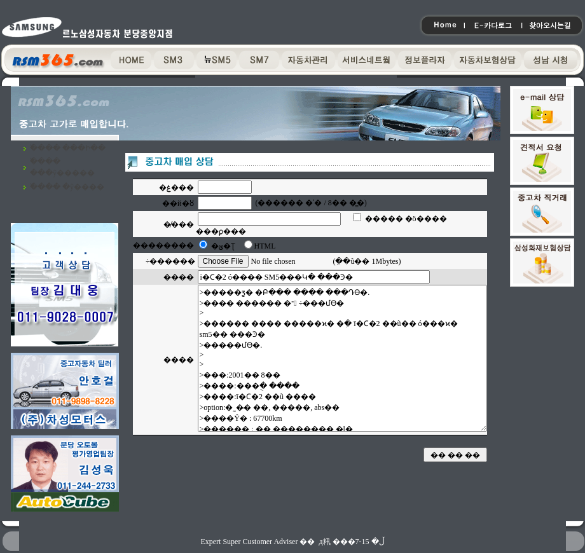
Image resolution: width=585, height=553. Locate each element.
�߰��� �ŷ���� (67, 186)
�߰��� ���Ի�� (68, 148)
